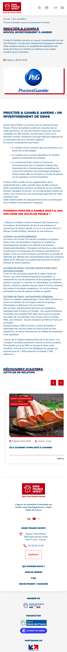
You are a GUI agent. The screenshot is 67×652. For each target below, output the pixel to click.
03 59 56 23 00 (36, 545)
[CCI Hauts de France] (33, 630)
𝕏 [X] (39, 518)
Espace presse (33, 572)
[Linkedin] (28, 519)
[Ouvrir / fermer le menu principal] (62, 7)
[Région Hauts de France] (33, 623)
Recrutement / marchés (33, 584)
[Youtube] (34, 519)
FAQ (33, 578)
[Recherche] (39, 8)
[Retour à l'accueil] (12, 7)
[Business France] (33, 648)
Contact (33, 554)
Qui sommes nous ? (33, 566)
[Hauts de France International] (33, 605)
